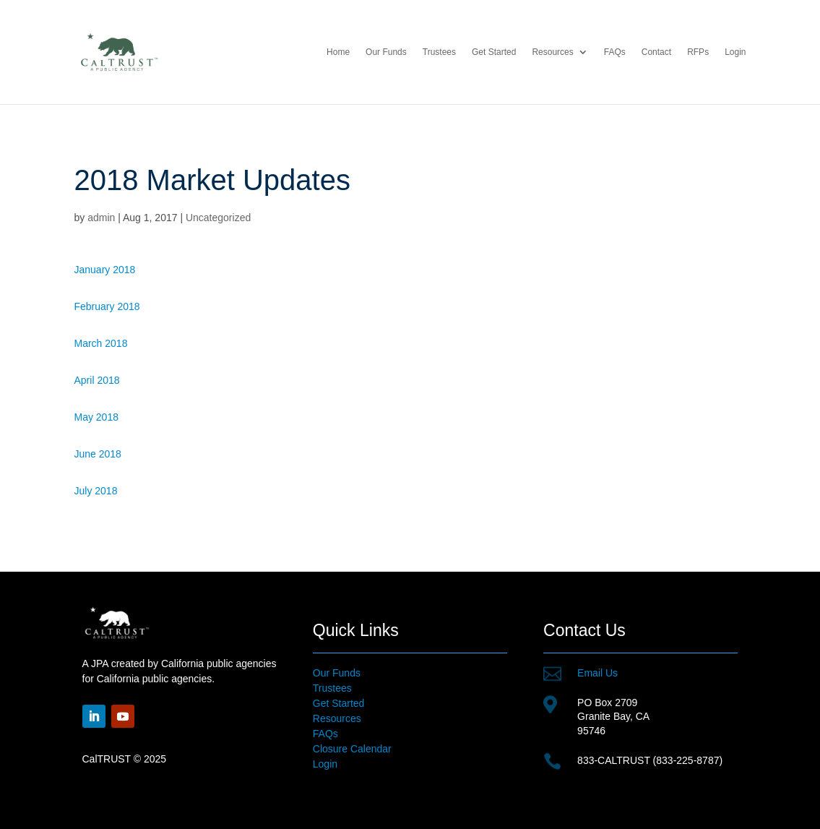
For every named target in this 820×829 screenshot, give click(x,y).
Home (338, 52)
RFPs (698, 52)
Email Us (597, 673)
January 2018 (105, 269)
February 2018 (107, 306)
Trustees (439, 52)
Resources (552, 52)
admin (101, 217)
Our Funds (386, 52)
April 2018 (97, 380)
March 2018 (101, 343)
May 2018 (96, 417)
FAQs (615, 52)
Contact (656, 52)
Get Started (494, 52)
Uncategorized (218, 217)
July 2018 (96, 491)
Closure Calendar (352, 749)
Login (735, 52)
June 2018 (97, 454)
